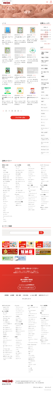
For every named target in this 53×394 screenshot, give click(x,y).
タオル (4, 210)
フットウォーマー (19, 314)
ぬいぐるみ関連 (18, 165)
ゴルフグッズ (43, 198)
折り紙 (4, 197)
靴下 (42, 183)
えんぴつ (30, 181)
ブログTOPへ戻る (20, 117)
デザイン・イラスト (44, 207)
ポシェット (5, 185)
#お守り (43, 135)
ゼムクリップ (18, 358)
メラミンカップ (44, 330)
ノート (18, 9)
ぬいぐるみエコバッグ (20, 179)
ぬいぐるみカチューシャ (20, 192)
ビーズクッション (19, 309)
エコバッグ (43, 166)
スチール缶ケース (31, 319)
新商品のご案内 (5, 165)
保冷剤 (42, 205)
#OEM (42, 92)
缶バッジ (4, 199)
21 (42, 39)
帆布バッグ (43, 168)
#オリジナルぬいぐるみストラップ (45, 139)
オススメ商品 (5, 172)
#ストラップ (44, 79)
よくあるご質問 (33, 295)
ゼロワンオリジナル (6, 305)
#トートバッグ (44, 119)
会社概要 (12, 295)
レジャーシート (44, 203)
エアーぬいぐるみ (19, 190)
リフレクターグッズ (45, 190)
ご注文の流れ (25, 295)
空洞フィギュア (31, 195)
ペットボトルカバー (45, 201)
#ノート (43, 122)
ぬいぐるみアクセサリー (7, 352)
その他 (4, 170)
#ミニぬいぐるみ (45, 72)
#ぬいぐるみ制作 (44, 53)
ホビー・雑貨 (30, 185)
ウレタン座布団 (19, 321)
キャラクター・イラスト (45, 343)
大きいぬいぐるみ (19, 172)
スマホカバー (18, 332)
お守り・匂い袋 (31, 209)
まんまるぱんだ (6, 309)
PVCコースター (44, 338)
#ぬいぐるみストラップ (45, 61)
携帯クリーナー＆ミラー (20, 331)
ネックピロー (18, 318)
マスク (4, 219)
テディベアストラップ (7, 340)
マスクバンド (43, 309)
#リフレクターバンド (45, 129)
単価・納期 (18, 295)
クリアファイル (31, 172)
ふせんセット (30, 170)
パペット (17, 168)
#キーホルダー (44, 107)
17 (47, 36)
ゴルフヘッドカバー (45, 196)
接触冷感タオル (31, 359)
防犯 (41, 189)
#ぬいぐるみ (44, 57)
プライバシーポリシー (38, 387)
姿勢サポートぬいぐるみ (7, 356)
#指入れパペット (45, 98)
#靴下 (42, 101)
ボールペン (5, 207)
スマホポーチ (18, 334)
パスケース (5, 183)
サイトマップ (48, 387)
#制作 (42, 76)
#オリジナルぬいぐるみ (45, 83)
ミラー (29, 371)
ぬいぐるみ (18, 166)
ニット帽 (30, 368)
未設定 (3, 166)
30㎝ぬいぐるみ (6, 177)
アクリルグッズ (31, 202)
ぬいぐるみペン (31, 179)
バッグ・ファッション (44, 165)
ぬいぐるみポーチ (19, 177)
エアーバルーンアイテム (33, 342)
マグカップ (43, 199)
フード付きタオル (44, 177)
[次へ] (21, 111)
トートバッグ (43, 170)
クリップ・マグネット (32, 200)
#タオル (43, 125)
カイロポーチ (18, 175)
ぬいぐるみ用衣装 (6, 181)
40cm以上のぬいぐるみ (7, 179)
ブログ (8, 9)
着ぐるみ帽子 (18, 174)
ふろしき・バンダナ (45, 181)
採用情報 (6, 295)
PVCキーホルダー (6, 196)
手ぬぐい (42, 179)
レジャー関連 (42, 194)
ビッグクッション (19, 199)
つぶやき (4, 221)
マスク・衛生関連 (43, 185)
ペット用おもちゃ (6, 321)
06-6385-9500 (26, 280)
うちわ (4, 208)
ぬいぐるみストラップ (20, 170)
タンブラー (5, 214)
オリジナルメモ (31, 168)
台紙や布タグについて (43, 295)
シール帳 (17, 351)
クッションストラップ (32, 197)
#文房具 (43, 113)
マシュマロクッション (20, 197)
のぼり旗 (4, 334)
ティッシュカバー (6, 354)
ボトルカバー (5, 201)
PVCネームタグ (31, 204)
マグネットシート (31, 198)
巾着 (29, 353)
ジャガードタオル (44, 175)
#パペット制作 (44, 95)
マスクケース (43, 307)
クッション (17, 194)
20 (41, 39)
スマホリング (18, 203)
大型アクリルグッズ (32, 326)
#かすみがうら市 (45, 149)
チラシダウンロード (26, 298)
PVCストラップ (19, 327)
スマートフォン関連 (19, 201)
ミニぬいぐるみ (6, 186)
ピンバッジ (30, 208)
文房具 (13, 9)
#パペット (43, 116)
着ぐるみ (17, 183)
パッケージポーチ (44, 323)
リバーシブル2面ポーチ (7, 188)
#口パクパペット (45, 110)
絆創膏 (42, 186)
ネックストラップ (31, 206)
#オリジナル (44, 65)
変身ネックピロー (19, 320)
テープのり (30, 174)
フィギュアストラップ (32, 193)
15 (44, 36)
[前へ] (3, 111)
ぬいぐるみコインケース (20, 181)
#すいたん (43, 104)
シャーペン (5, 205)
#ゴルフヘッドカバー (45, 153)
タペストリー (30, 335)
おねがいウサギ (6, 307)
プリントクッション (19, 196)
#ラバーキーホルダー (45, 143)
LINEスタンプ (43, 209)
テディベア (5, 338)
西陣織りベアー (6, 336)
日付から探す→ (47, 43)
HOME (3, 9)
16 (45, 36)
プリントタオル (44, 174)
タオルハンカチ (6, 212)
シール (4, 203)
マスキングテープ (31, 175)
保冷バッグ (43, 172)
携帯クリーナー (19, 205)
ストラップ (5, 168)
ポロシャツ (5, 192)
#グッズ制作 (44, 68)
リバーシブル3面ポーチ (7, 323)
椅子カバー (18, 186)
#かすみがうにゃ (45, 146)
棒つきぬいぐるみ (6, 190)
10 (47, 34)
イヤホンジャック (6, 174)
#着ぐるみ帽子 (44, 132)
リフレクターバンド (45, 192)
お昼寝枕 (17, 316)
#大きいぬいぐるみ (45, 88)
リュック (17, 188)
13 (41, 36)
